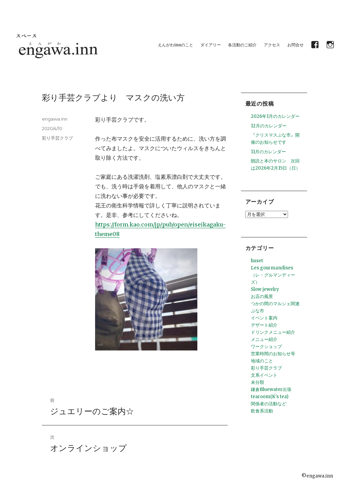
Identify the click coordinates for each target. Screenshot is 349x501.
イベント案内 (264, 318)
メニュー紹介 (264, 339)
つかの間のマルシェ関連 (275, 304)
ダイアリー (210, 44)
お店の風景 (262, 296)
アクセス (272, 44)
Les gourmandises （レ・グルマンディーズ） (273, 275)
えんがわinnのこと (175, 44)
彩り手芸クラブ (57, 138)
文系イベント (264, 375)
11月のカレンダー (268, 152)
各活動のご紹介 (242, 44)
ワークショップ (266, 346)
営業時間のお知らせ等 (273, 354)
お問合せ (295, 44)
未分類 (257, 382)
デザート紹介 (264, 325)
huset (257, 261)
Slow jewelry (265, 289)
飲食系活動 (262, 411)
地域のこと (262, 361)
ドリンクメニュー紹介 (273, 332)
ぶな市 (257, 311)
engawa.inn (54, 119)
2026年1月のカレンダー (275, 116)
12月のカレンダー (269, 126)
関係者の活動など (268, 404)
